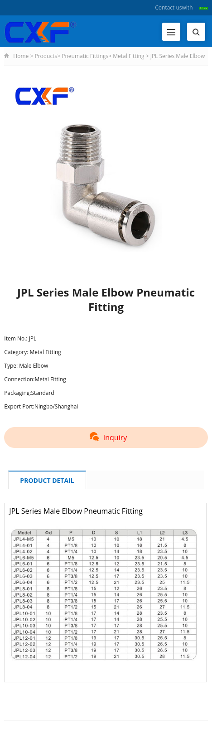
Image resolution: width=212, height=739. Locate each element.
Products (45, 56)
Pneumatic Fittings (85, 56)
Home (21, 56)
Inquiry (106, 437)
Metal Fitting (128, 56)
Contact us (168, 7)
